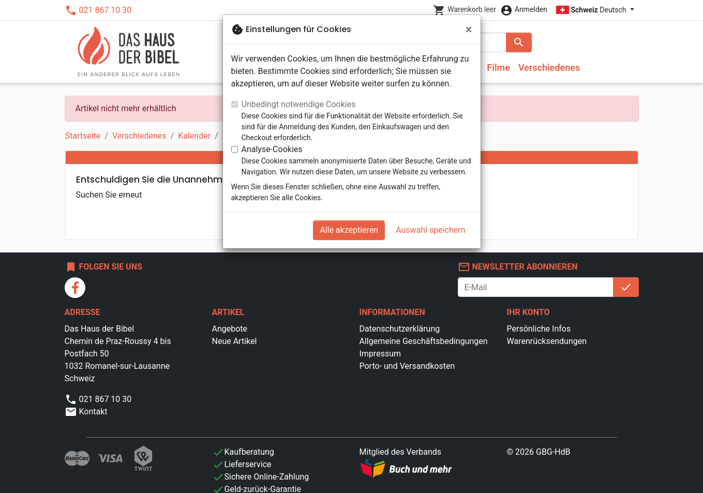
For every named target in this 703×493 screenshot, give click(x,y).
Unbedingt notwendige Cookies (299, 104)
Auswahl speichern (430, 230)
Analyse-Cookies (272, 149)
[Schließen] (469, 29)
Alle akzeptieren (349, 230)
